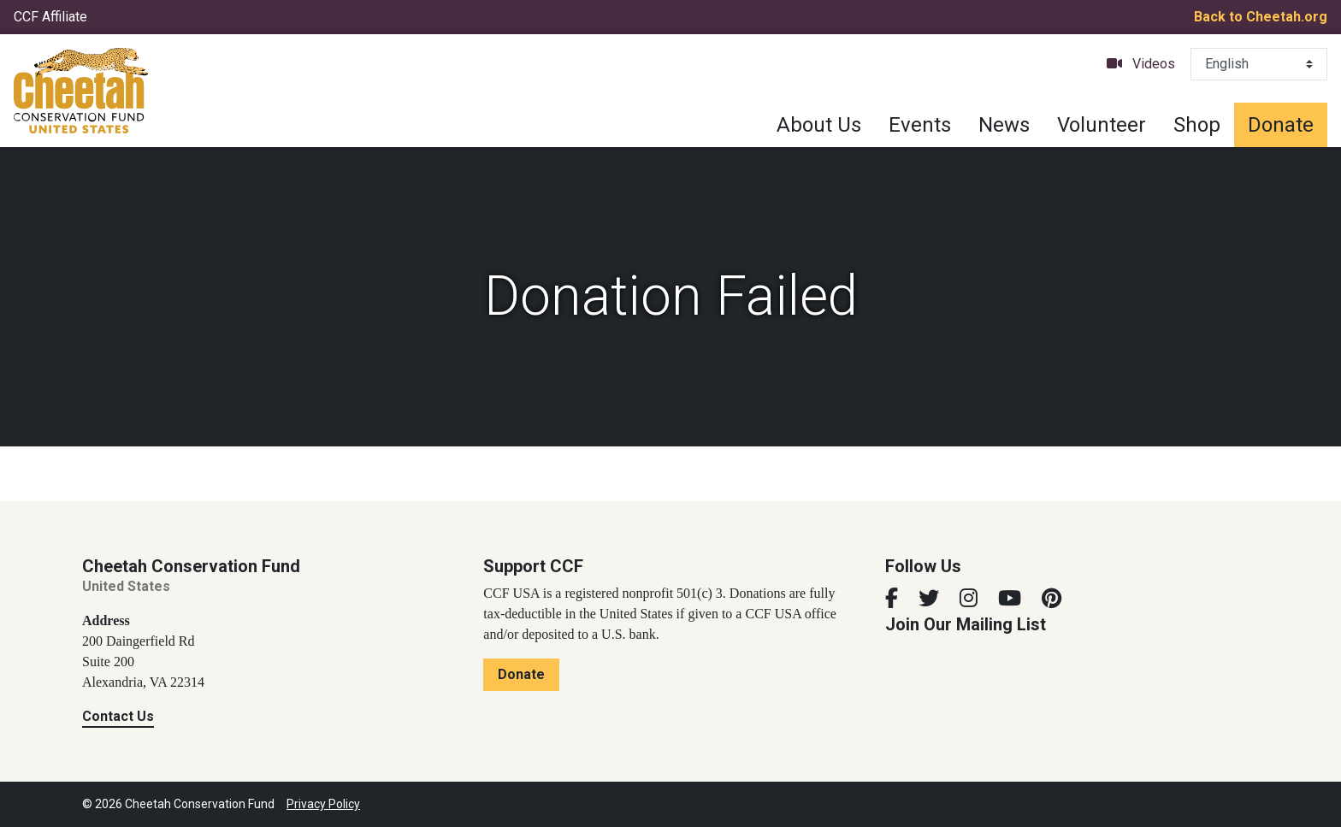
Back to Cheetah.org (1260, 17)
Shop (1196, 125)
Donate (1281, 125)
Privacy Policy (323, 804)
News (1004, 125)
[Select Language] (1258, 64)
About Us (819, 125)
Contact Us (118, 716)
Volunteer (1101, 125)
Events (920, 125)
